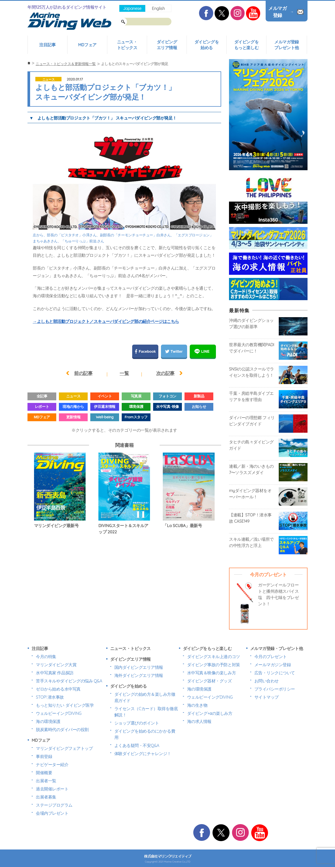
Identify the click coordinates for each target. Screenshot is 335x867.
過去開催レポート (52, 788)
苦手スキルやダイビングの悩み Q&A (69, 680)
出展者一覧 (46, 780)
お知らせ (199, 406)
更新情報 (73, 417)
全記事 (42, 396)
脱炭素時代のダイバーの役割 (62, 729)
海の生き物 (197, 705)
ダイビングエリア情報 (167, 44)
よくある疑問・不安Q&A (136, 745)
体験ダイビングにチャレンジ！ (142, 753)
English (158, 8)
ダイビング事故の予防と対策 (213, 664)
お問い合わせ (266, 680)
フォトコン (167, 396)
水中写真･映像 (167, 406)
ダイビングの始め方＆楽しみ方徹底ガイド (144, 697)
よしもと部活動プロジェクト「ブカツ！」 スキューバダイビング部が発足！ (107, 118)
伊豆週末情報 (104, 406)
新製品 (199, 396)
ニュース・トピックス (127, 44)
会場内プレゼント (52, 813)
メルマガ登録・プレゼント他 (276, 648)
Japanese (132, 8)
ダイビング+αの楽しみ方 (209, 713)
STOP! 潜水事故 (50, 697)
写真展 (136, 396)
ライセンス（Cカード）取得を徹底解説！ (146, 711)
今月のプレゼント (270, 656)
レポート (42, 406)
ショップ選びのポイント (136, 723)
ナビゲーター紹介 (52, 764)
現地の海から (73, 406)
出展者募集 (46, 797)
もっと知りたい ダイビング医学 (65, 705)
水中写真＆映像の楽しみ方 (211, 672)
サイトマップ (266, 697)
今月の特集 (46, 656)
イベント (105, 396)
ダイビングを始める (206, 44)
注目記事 (47, 44)
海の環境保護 (48, 721)
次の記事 (165, 373)
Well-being (104, 417)
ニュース (48, 79)
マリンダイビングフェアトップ (64, 748)
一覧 (124, 373)
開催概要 (44, 772)
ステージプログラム (54, 805)
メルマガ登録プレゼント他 (286, 44)
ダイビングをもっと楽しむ (246, 44)
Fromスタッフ (136, 417)
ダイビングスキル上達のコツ (213, 656)
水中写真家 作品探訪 (55, 672)
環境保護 (136, 406)
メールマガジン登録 (272, 664)
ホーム (28, 63)
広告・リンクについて (274, 672)
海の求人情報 (199, 721)
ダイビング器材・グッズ (209, 680)
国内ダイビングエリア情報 (138, 667)
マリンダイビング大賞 (56, 664)
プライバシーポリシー (274, 689)
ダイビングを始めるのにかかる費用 (144, 734)
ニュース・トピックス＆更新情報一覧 (66, 63)
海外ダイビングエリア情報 (138, 675)
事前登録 (44, 756)
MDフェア (87, 44)
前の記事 (83, 373)
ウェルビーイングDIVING (58, 713)
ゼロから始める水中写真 (58, 689)
